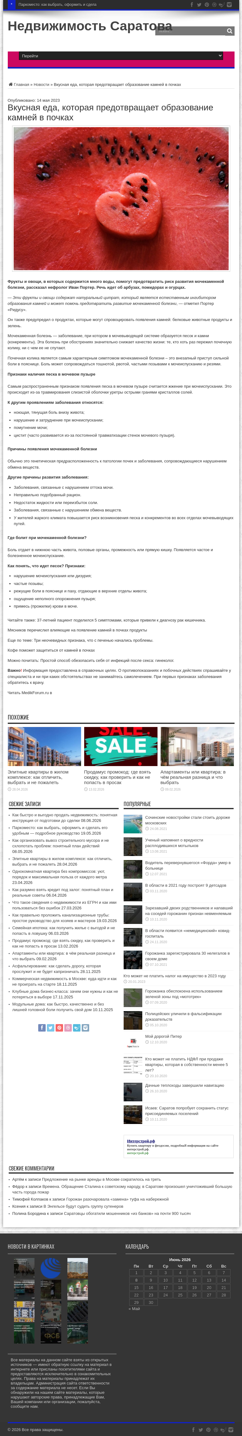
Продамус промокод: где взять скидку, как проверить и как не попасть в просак (117, 777)
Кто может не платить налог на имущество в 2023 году (175, 976)
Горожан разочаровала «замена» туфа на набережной (117, 1199)
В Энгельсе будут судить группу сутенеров (83, 1206)
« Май (134, 1308)
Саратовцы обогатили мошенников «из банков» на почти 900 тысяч (127, 1213)
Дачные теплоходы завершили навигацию (184, 1085)
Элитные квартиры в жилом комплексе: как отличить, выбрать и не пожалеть (38, 777)
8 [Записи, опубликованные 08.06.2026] (136, 1280)
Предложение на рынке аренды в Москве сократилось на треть (101, 1179)
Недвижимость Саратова (90, 25)
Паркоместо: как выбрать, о (42, 4)
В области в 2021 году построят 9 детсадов (185, 885)
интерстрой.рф (137, 1149)
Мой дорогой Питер (163, 1036)
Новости (41, 84)
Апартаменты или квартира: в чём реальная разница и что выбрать (193, 777)
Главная (18, 84)
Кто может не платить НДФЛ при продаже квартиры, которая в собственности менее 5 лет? (186, 1065)
